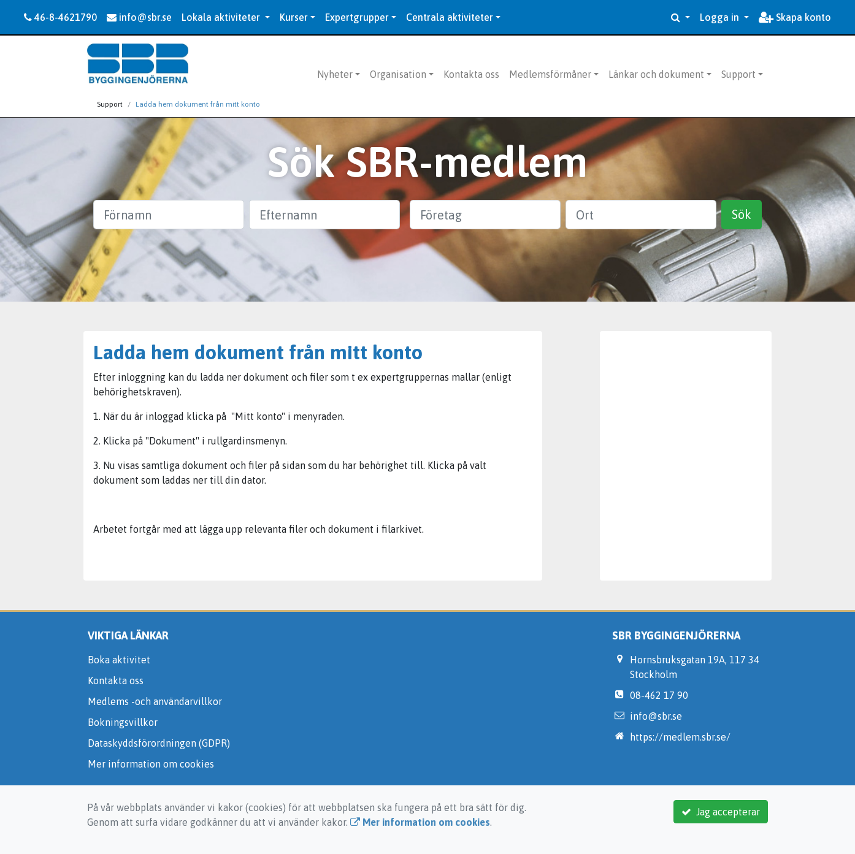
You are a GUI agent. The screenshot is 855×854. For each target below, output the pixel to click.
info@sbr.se (139, 17)
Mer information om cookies (151, 763)
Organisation (398, 74)
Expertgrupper (357, 17)
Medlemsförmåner (550, 74)
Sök (741, 214)
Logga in (721, 17)
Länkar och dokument (656, 74)
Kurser (294, 17)
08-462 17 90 (659, 695)
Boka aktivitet (119, 659)
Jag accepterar (720, 811)
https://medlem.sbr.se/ (680, 736)
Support (738, 74)
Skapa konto (795, 17)
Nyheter (335, 74)
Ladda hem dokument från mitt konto (198, 104)
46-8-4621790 (60, 17)
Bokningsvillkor (123, 722)
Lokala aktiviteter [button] (222, 17)
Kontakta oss (471, 74)
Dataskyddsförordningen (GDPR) (159, 743)
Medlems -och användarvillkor (155, 701)
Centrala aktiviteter (449, 17)
